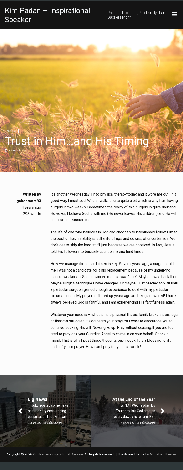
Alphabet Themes (163, 462)
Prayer (12, 131)
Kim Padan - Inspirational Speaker (58, 462)
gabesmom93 (28, 201)
